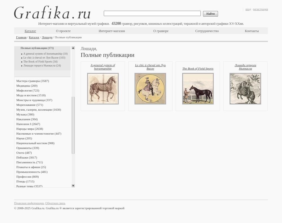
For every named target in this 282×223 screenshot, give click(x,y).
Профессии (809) (27, 176)
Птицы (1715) (25, 181)
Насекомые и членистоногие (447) (38, 133)
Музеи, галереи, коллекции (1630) (38, 109)
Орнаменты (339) (27, 148)
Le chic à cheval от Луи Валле (150, 66)
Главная (21, 37)
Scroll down (73, 185)
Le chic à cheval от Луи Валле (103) (44, 57)
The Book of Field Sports (197, 68)
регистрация (260, 9)
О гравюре (161, 31)
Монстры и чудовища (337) (34, 100)
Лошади (47, 37)
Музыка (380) (25, 114)
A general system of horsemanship (103, 66)
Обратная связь (55, 203)
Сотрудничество (207, 31)
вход (248, 9)
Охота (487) (24, 152)
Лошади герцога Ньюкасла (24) (42, 65)
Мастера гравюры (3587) (32, 80)
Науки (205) (24, 138)
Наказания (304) (27, 119)
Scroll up (73, 47)
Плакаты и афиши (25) (31, 167)
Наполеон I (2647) (28, 124)
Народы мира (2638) (29, 128)
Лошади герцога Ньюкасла (245, 66)
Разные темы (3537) (29, 186)
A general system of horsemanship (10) (45, 53)
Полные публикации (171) (37, 48)
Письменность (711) (29, 162)
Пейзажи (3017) (26, 157)
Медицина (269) (27, 85)
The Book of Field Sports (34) (40, 61)
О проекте (63, 31)
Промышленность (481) (32, 171)
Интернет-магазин (112, 31)
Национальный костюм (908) (35, 143)
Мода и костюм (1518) (31, 95)
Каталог (30, 31)
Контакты (252, 31)
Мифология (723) (27, 90)
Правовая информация (29, 203)
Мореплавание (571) (29, 104)
